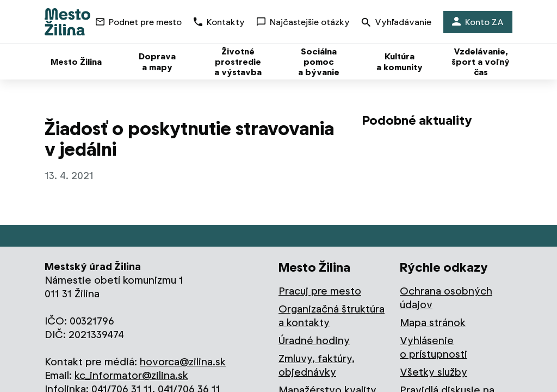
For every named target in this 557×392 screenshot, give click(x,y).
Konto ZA (478, 22)
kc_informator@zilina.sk (131, 375)
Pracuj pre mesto (319, 291)
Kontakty (219, 22)
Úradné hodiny (314, 340)
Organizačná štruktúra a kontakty (331, 316)
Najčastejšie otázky (303, 22)
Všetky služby (433, 372)
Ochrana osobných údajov (446, 298)
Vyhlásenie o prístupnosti (433, 347)
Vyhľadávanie (396, 23)
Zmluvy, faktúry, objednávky (316, 365)
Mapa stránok (433, 322)
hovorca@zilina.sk (183, 362)
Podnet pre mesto (139, 22)
